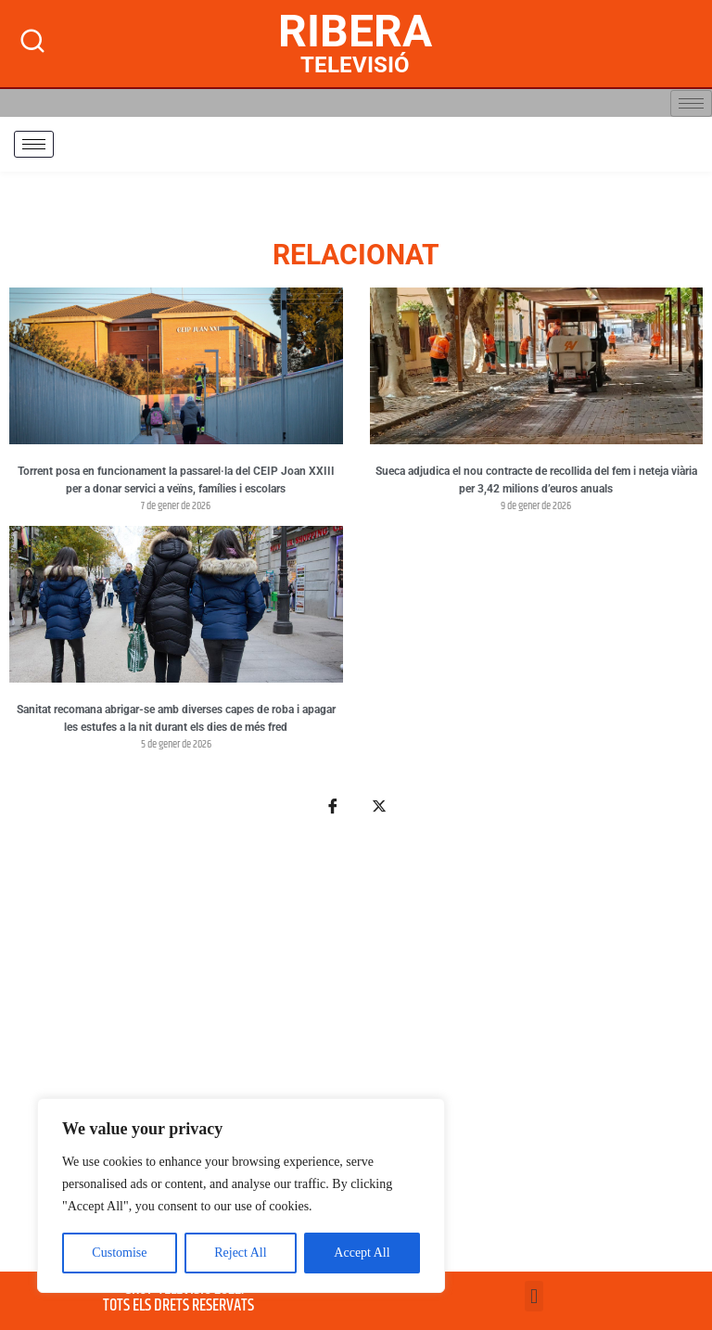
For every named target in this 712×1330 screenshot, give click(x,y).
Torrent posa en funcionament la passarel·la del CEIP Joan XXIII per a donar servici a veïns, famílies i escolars (176, 480)
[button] (533, 1296)
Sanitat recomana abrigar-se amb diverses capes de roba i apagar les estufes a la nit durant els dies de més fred (176, 719)
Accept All (361, 1253)
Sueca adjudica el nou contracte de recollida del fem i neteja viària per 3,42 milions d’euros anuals (536, 480)
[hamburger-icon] (691, 103)
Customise (119, 1253)
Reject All (240, 1253)
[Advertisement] (356, 1054)
